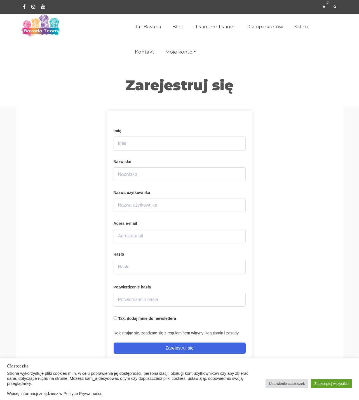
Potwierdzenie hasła (132, 287)
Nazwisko (123, 161)
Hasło (119, 254)
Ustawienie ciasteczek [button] (287, 383)
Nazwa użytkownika (132, 192)
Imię (117, 131)
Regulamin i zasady (222, 333)
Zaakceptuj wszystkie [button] (331, 383)
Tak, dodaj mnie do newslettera (145, 318)
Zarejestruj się (179, 348)
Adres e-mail (125, 223)
